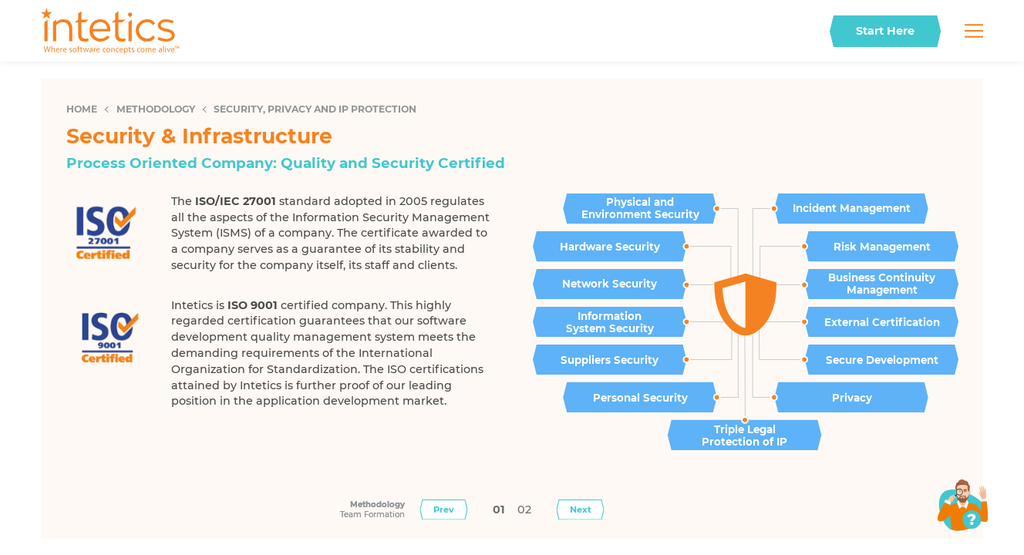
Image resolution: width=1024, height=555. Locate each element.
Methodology (155, 109)
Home (81, 109)
